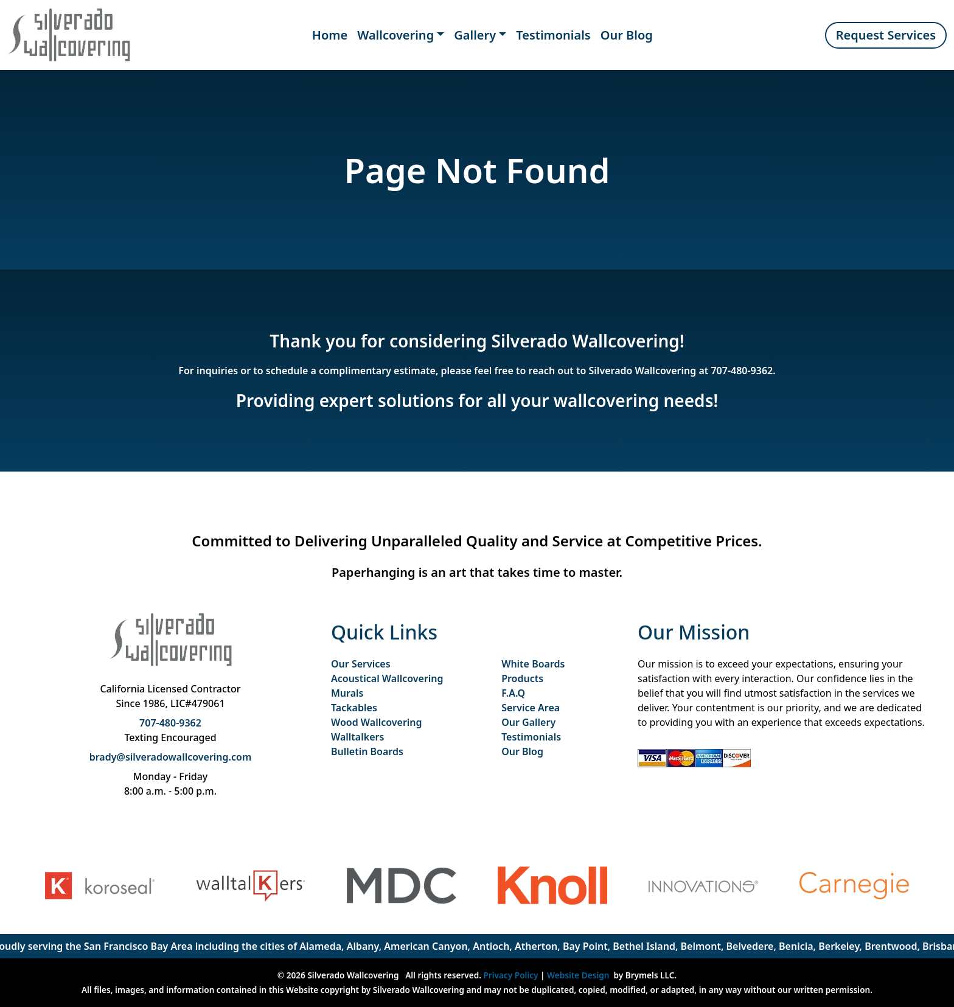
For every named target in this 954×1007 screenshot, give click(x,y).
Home (329, 35)
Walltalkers (357, 737)
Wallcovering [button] (395, 35)
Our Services (361, 664)
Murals (347, 693)
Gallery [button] (475, 35)
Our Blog (627, 35)
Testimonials (553, 35)
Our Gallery (528, 722)
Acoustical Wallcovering (387, 678)
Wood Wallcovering (376, 722)
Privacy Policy (511, 975)
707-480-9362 (742, 370)
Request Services (886, 35)
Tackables (354, 707)
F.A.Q (513, 693)
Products (522, 678)
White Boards (533, 664)
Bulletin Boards (367, 751)
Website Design (578, 975)
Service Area (530, 707)
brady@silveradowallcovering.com (170, 757)
